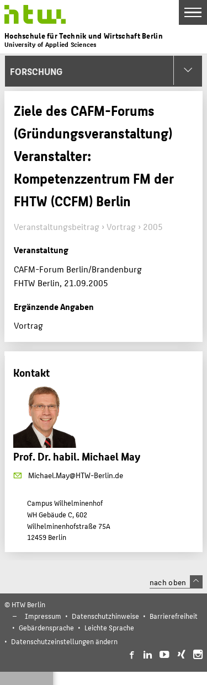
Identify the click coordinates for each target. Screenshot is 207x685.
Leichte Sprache (109, 627)
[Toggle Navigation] (193, 12)
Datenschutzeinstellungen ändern (64, 641)
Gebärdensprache (46, 627)
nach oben (176, 582)
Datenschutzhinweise (105, 616)
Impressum (43, 616)
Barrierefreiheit (174, 616)
